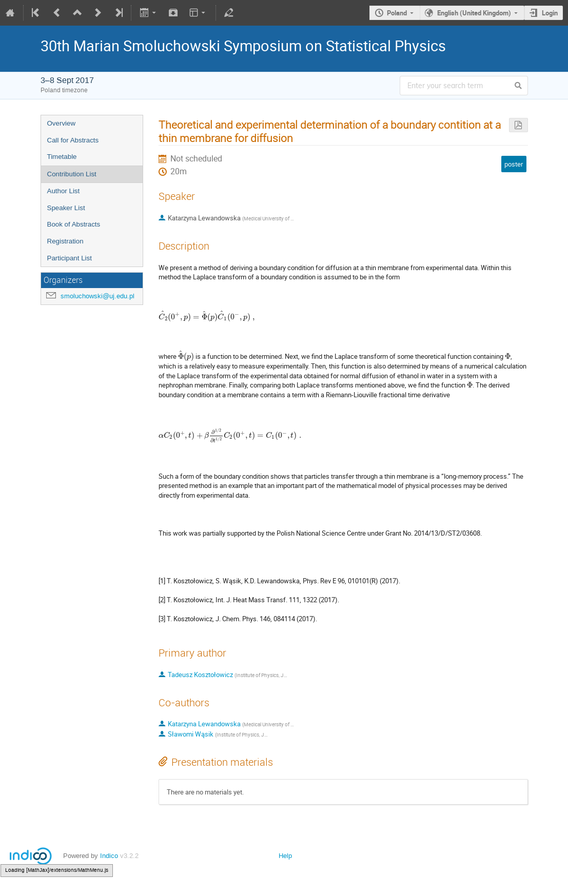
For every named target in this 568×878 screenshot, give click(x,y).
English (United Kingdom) (474, 12)
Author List (63, 191)
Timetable (62, 156)
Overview (61, 123)
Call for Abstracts (73, 140)
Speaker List (66, 208)
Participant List (69, 258)
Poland (397, 12)
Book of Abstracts (74, 224)
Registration (65, 241)
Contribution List (71, 174)
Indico (109, 855)
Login (550, 12)
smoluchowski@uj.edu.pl (97, 296)
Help (285, 855)
